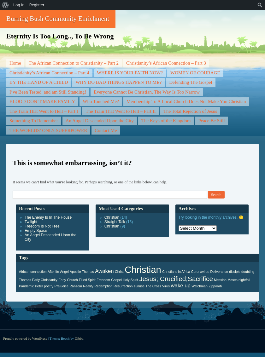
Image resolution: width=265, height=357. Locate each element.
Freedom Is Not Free (42, 226)
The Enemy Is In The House (48, 217)
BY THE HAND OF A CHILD (38, 82)
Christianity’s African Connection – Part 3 (166, 63)
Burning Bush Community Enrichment (57, 18)
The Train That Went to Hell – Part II (120, 111)
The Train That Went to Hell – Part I (43, 111)
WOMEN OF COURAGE (195, 72)
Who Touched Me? (101, 101)
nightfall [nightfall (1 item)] (244, 280)
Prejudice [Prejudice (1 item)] (61, 286)
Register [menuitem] (36, 5)
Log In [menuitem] (19, 5)
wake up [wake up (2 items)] (180, 286)
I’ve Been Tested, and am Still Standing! (47, 92)
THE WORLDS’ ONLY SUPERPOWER (48, 130)
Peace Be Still (211, 120)
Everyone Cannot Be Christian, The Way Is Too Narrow (147, 92)
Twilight (31, 222)
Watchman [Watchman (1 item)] (199, 286)
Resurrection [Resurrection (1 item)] (123, 286)
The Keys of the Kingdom (166, 120)
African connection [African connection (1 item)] (33, 272)
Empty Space (36, 230)
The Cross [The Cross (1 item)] (153, 286)
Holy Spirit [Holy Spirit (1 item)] (130, 280)
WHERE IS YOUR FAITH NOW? (130, 72)
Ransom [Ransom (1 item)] (75, 286)
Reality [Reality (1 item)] (88, 286)
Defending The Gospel (190, 82)
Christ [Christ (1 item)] (119, 272)
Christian (111, 217)
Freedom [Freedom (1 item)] (103, 280)
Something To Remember (33, 120)
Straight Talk (114, 222)
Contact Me (106, 130)
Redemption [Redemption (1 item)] (103, 286)
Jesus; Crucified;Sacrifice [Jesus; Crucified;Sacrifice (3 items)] (176, 278)
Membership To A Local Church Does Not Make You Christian (186, 101)
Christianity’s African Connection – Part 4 (49, 72)
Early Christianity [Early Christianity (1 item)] (44, 280)
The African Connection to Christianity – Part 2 (74, 63)
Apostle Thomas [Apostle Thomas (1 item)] (82, 272)
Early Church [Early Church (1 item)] (68, 280)
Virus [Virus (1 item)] (166, 286)
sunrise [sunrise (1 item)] (139, 286)
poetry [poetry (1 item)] (49, 286)
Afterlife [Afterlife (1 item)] (53, 272)
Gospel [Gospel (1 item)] (116, 280)
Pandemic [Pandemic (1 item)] (26, 286)
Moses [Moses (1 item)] (232, 280)
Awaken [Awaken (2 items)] (104, 271)
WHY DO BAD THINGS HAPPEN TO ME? (118, 82)
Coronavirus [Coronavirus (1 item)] (200, 272)
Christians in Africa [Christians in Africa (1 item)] (176, 272)
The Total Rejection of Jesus (190, 111)
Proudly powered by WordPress (25, 338)
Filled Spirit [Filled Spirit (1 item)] (87, 280)
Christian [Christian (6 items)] (143, 269)
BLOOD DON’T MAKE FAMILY (42, 101)
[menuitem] (5, 5)
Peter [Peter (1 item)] (39, 286)
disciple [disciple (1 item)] (234, 272)
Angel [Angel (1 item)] (64, 272)
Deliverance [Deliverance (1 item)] (219, 272)
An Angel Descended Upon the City (100, 120)
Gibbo (79, 338)
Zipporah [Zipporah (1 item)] (215, 286)
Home (15, 63)
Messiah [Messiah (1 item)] (220, 280)
